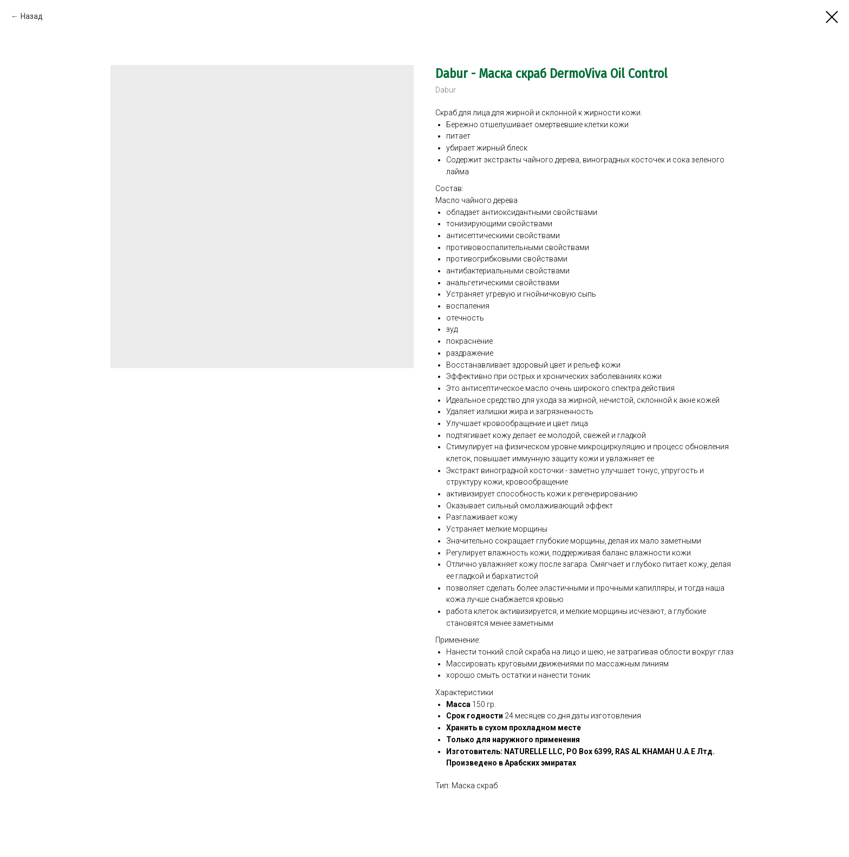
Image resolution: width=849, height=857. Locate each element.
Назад (32, 16)
